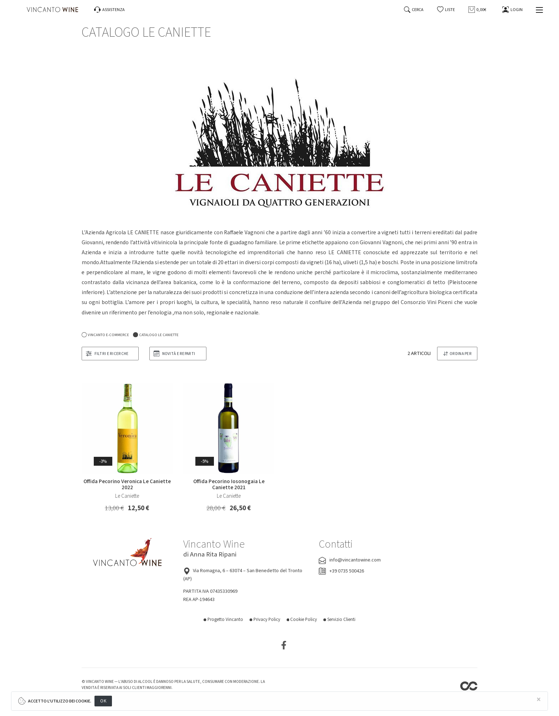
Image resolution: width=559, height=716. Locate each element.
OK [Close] (103, 700)
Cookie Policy (302, 619)
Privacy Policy (265, 619)
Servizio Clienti (339, 619)
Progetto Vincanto (223, 619)
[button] (446, 10)
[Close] (539, 700)
